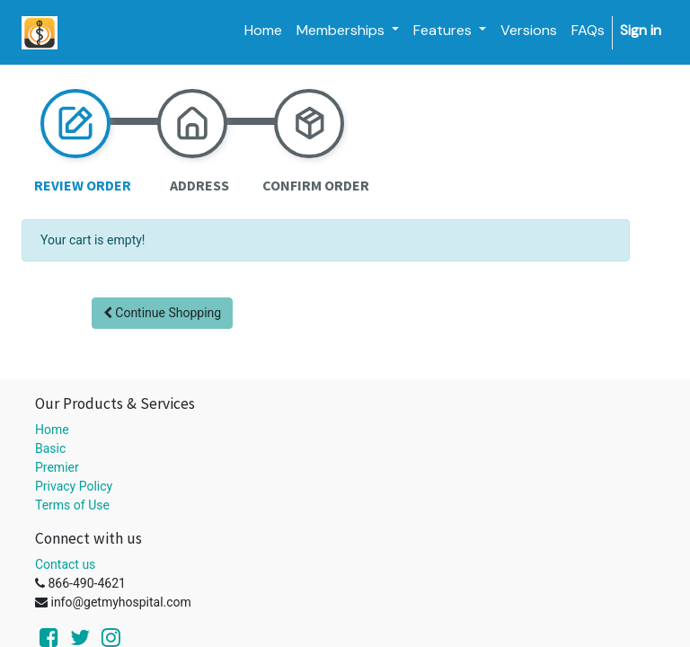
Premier (57, 467)
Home (52, 429)
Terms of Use (72, 505)
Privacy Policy (73, 486)
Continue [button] (162, 313)
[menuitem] (263, 30)
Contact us (65, 564)
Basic (50, 448)
